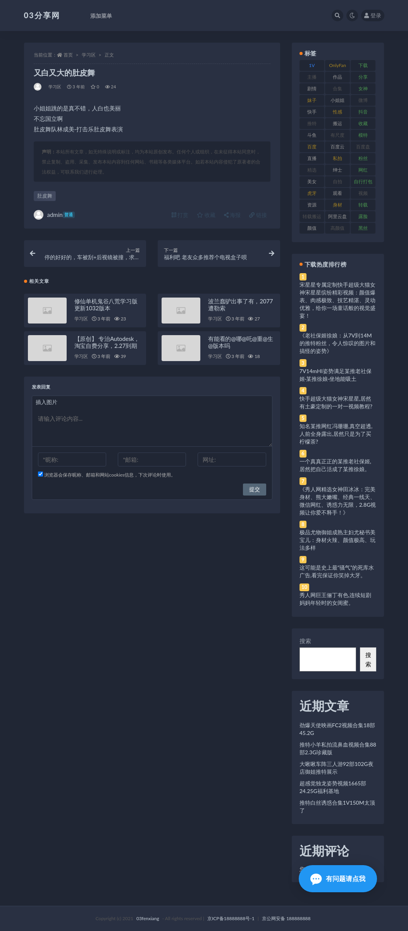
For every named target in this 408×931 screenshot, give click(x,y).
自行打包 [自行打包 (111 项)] (363, 181)
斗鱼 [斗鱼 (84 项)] (312, 135)
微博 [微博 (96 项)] (363, 100)
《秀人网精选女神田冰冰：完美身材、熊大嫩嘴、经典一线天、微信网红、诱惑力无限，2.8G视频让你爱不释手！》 (338, 501)
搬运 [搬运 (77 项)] (337, 123)
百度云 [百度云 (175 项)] (337, 147)
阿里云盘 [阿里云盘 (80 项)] (337, 216)
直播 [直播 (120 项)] (312, 158)
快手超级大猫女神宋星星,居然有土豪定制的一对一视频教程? (336, 402)
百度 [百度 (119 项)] (312, 147)
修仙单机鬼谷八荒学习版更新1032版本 (106, 304)
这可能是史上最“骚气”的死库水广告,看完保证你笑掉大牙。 (337, 571)
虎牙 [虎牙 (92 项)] (312, 193)
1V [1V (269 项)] (312, 65)
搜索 (305, 640)
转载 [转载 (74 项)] (363, 205)
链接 (258, 215)
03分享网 (42, 15)
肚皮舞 (44, 196)
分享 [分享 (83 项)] (363, 77)
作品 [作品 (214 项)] (337, 77)
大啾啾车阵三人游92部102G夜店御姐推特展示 (337, 768)
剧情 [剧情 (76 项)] (312, 88)
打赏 (180, 215)
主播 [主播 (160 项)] (312, 77)
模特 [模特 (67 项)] (363, 135)
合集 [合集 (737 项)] (337, 88)
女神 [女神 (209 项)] (363, 88)
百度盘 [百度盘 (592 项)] (363, 147)
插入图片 (46, 402)
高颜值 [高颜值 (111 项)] (337, 228)
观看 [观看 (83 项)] (337, 193)
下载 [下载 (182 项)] (363, 65)
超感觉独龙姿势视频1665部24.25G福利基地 (333, 787)
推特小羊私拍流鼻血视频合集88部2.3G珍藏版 (338, 748)
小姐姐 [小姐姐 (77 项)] (337, 100)
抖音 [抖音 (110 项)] (363, 112)
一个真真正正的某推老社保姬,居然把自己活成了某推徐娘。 (335, 465)
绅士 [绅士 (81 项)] (337, 170)
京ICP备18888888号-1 (231, 918)
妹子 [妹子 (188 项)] (312, 100)
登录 (372, 15)
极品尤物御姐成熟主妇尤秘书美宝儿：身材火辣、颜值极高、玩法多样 (337, 540)
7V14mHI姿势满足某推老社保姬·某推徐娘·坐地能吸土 (336, 375)
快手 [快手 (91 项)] (312, 112)
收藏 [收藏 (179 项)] (363, 123)
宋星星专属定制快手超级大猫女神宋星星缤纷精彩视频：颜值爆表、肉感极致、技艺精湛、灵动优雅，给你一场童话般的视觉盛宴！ (337, 300)
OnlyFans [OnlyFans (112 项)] (337, 66)
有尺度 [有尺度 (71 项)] (337, 135)
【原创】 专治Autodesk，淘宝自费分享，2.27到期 (107, 342)
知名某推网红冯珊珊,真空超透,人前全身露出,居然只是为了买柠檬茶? (336, 434)
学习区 (89, 55)
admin (54, 215)
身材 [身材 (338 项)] (337, 205)
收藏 (206, 215)
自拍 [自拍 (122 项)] (337, 181)
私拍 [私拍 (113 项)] (337, 158)
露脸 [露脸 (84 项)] (363, 216)
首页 (68, 55)
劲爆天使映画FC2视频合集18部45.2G (337, 729)
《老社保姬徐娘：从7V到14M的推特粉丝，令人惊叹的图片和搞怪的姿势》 (337, 343)
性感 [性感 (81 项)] (337, 112)
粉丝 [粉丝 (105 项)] (363, 158)
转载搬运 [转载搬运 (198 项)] (312, 216)
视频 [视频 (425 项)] (363, 193)
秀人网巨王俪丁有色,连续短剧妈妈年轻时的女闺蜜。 (335, 599)
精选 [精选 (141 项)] (312, 170)
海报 (232, 215)
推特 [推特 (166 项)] (312, 123)
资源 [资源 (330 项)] (312, 205)
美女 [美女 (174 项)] (312, 181)
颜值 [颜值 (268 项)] (312, 228)
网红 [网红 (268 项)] (363, 170)
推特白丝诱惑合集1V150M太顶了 (337, 806)
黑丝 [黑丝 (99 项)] (363, 228)
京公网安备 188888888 (286, 918)
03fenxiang (147, 918)
